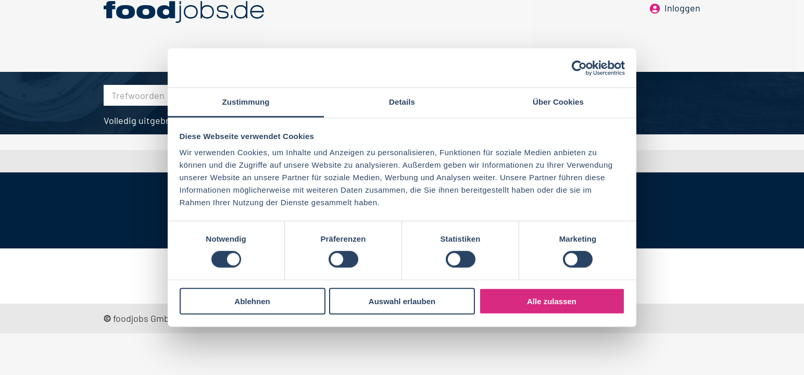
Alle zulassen (551, 301)
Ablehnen (252, 301)
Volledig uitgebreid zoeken (159, 120)
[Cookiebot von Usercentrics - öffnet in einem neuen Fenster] (579, 68)
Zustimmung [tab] (246, 101)
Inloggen (682, 25)
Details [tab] (402, 101)
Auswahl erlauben (402, 301)
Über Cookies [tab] (558, 101)
